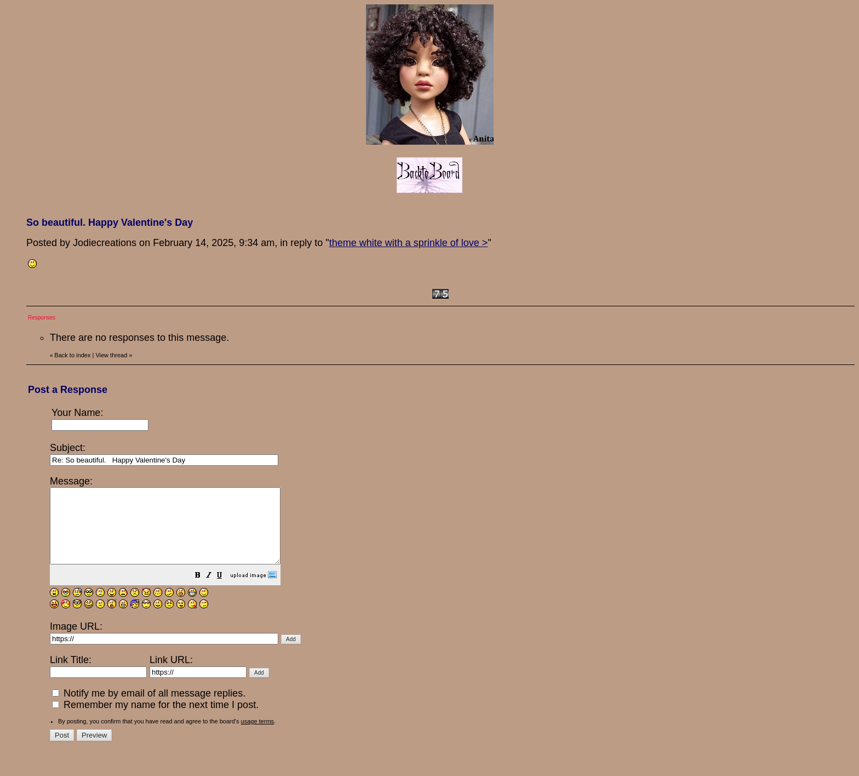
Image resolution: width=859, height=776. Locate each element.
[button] (225, 590)
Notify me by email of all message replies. (148, 708)
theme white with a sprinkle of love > (408, 242)
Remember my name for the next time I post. (155, 719)
